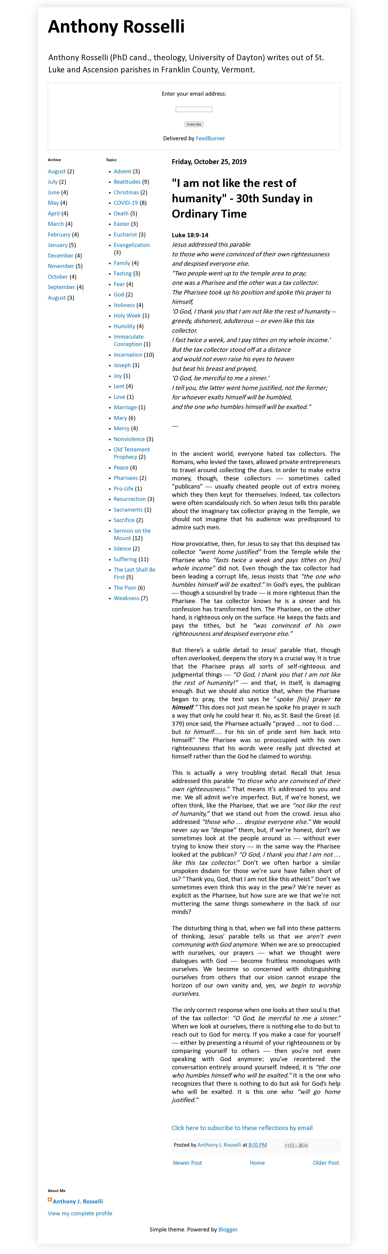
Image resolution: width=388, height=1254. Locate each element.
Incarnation (128, 355)
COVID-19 (126, 203)
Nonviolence (129, 439)
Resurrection (130, 499)
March (56, 224)
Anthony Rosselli (116, 27)
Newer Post (187, 1163)
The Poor (125, 588)
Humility (124, 326)
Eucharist (125, 235)
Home (257, 1163)
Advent (122, 172)
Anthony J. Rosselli (78, 1202)
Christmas (126, 193)
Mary (120, 418)
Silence (122, 549)
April (54, 214)
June (54, 193)
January (57, 245)
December (60, 256)
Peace (121, 468)
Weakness (126, 598)
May (53, 203)
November (61, 266)
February (59, 235)
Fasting (123, 274)
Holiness (124, 305)
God (119, 295)
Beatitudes (127, 182)
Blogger (227, 1230)
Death (121, 214)
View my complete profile (80, 1214)
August (57, 172)
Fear (119, 284)
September (61, 287)
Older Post (326, 1163)
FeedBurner (210, 139)
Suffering (125, 559)
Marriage (125, 408)
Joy (118, 376)
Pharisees (126, 478)
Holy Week (127, 316)
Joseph (122, 365)
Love (119, 397)
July (53, 182)
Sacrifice (124, 520)
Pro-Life (123, 489)
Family (122, 263)
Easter (121, 224)
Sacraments (128, 510)
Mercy (121, 429)
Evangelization (132, 245)
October (58, 277)
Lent (119, 386)
